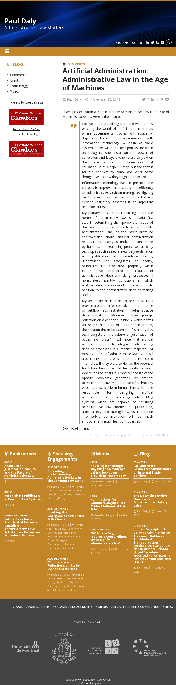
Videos (15, 91)
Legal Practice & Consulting (136, 607)
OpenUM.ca (103, 679)
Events (15, 80)
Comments (18, 75)
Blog (17, 64)
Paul (19, 607)
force (87, 679)
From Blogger (20, 86)
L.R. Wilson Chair (85, 683)
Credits (98, 622)
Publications (39, 607)
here (85, 428)
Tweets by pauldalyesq (26, 102)
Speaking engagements (74, 607)
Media (103, 607)
